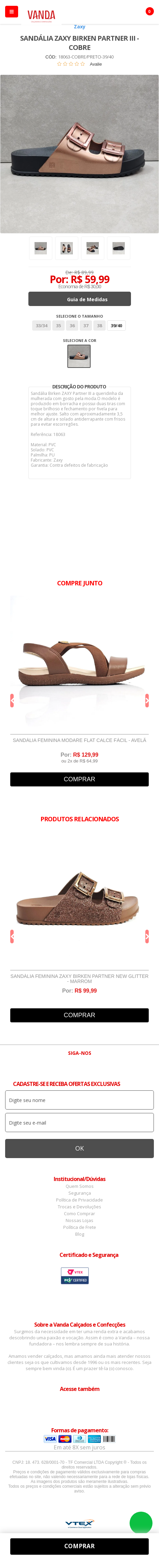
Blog (79, 1234)
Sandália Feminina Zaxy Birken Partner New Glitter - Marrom (80, 979)
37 (85, 325)
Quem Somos (80, 1186)
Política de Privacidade (79, 1200)
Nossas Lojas (79, 1220)
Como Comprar (79, 1213)
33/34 (41, 325)
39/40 (116, 325)
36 (72, 325)
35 (58, 325)
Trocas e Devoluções (79, 1207)
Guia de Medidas (87, 299)
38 (99, 325)
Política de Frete (79, 1227)
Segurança (79, 1193)
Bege (79, 356)
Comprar (79, 779)
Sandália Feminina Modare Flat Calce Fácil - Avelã (79, 740)
